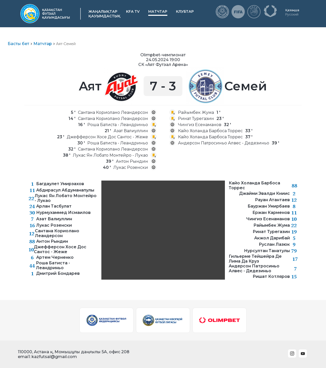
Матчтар (157, 11)
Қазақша (292, 10)
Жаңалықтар (102, 11)
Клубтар (185, 11)
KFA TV (133, 11)
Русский (291, 14)
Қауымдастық (104, 16)
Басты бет (18, 43)
